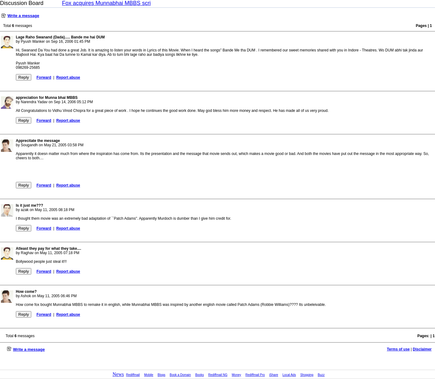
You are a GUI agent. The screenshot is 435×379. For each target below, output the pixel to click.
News (118, 374)
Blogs (161, 375)
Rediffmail (133, 375)
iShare (273, 375)
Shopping (306, 375)
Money (236, 375)
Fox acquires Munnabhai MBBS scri (106, 3)
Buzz (321, 375)
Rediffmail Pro (255, 375)
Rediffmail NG (217, 375)
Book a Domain (180, 375)
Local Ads (289, 375)
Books (199, 375)
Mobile (148, 375)
